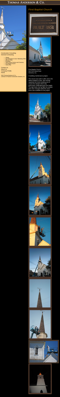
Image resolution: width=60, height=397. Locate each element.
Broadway (8, 61)
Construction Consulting (8, 53)
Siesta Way (8, 64)
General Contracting (7, 55)
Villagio (7, 57)
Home (3, 72)
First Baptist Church (10, 63)
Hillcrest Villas (8, 60)
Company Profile (6, 71)
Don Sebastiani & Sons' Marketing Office (15, 58)
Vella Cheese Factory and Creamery (14, 62)
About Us (4, 69)
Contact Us (4, 67)
